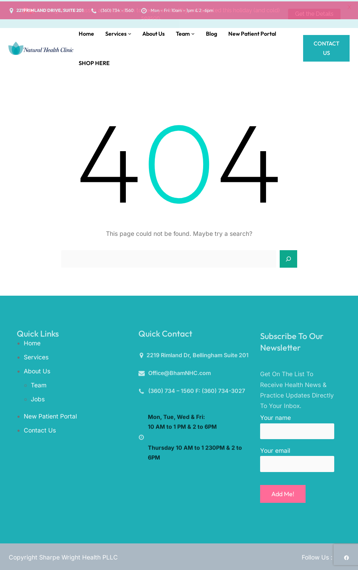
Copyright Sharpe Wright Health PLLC (63, 556)
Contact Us (326, 46)
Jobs (38, 397)
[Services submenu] (129, 32)
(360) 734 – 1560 (171, 391)
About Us (37, 369)
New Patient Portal (50, 414)
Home (32, 341)
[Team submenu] (193, 32)
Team (38, 383)
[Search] (288, 257)
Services (36, 355)
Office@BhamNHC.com (179, 373)
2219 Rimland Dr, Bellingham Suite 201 (197, 356)
